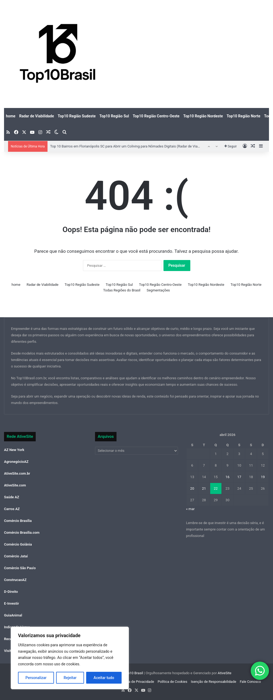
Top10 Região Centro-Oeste (156, 116)
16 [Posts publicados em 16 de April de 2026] (227, 477)
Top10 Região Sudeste (77, 116)
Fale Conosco (250, 682)
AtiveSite (224, 673)
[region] (70, 658)
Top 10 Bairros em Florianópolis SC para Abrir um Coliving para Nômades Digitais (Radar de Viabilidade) (130, 146)
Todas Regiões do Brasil (121, 290)
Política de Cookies (172, 682)
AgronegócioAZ (16, 462)
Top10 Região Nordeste (203, 116)
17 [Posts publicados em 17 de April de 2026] (239, 477)
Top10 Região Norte (243, 116)
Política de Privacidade (136, 682)
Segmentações (158, 290)
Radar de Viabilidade (36, 116)
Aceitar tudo (104, 678)
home (10, 116)
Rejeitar (70, 678)
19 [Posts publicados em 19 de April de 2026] (263, 477)
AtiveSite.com (15, 485)
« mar (190, 509)
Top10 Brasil (133, 673)
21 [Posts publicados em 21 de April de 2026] (204, 488)
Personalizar (36, 678)
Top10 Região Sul (114, 116)
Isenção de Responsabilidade (213, 682)
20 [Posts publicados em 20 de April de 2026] (192, 488)
